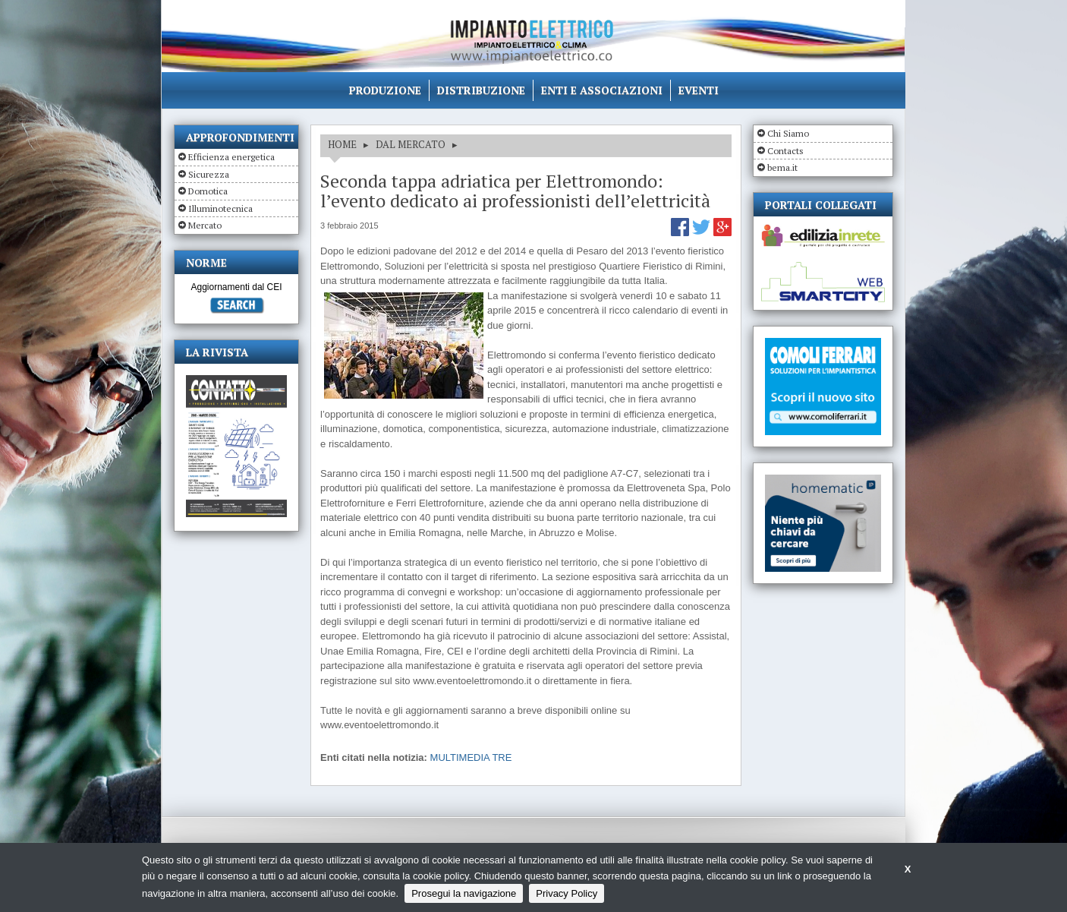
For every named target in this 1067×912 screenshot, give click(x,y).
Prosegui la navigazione (463, 893)
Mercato (205, 225)
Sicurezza (208, 174)
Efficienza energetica (231, 157)
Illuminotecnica (220, 208)
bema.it (782, 167)
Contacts (785, 150)
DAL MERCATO (410, 144)
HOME (342, 144)
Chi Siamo (788, 133)
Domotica (208, 191)
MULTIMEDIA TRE (471, 757)
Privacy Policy (566, 893)
